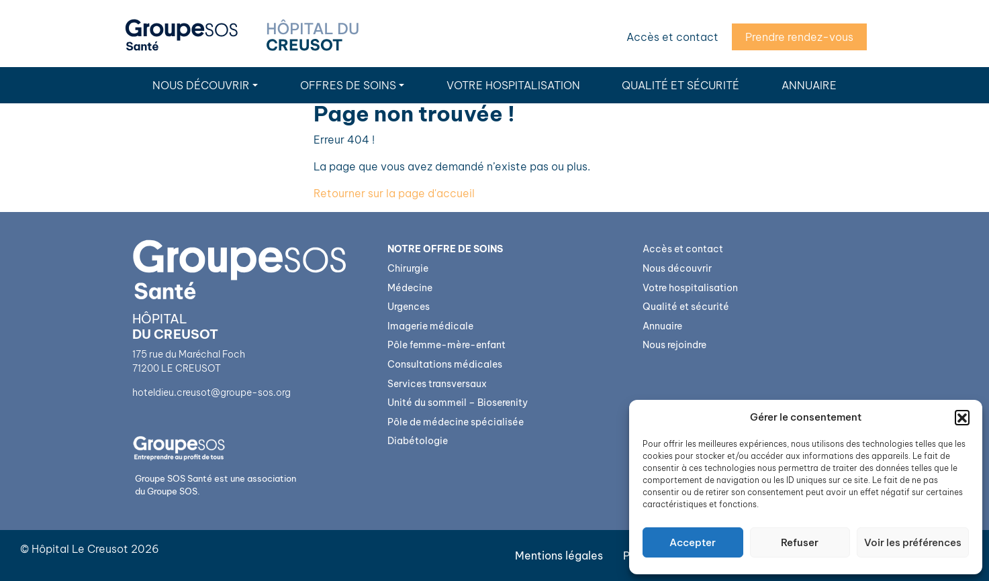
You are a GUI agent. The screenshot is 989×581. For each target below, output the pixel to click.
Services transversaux (437, 384)
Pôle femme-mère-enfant (446, 345)
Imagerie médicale (430, 326)
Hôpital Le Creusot (80, 549)
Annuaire (809, 85)
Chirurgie (407, 268)
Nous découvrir (201, 85)
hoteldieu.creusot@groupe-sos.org (211, 392)
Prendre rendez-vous (799, 37)
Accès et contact (672, 37)
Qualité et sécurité (680, 85)
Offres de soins (348, 85)
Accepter (692, 542)
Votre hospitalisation (513, 85)
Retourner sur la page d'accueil (394, 193)
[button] (962, 417)
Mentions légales (559, 555)
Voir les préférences (912, 542)
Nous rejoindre (674, 345)
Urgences (408, 307)
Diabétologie (417, 441)
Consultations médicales (444, 364)
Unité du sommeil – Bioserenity (457, 403)
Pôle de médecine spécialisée (455, 422)
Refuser (799, 542)
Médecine (409, 288)
